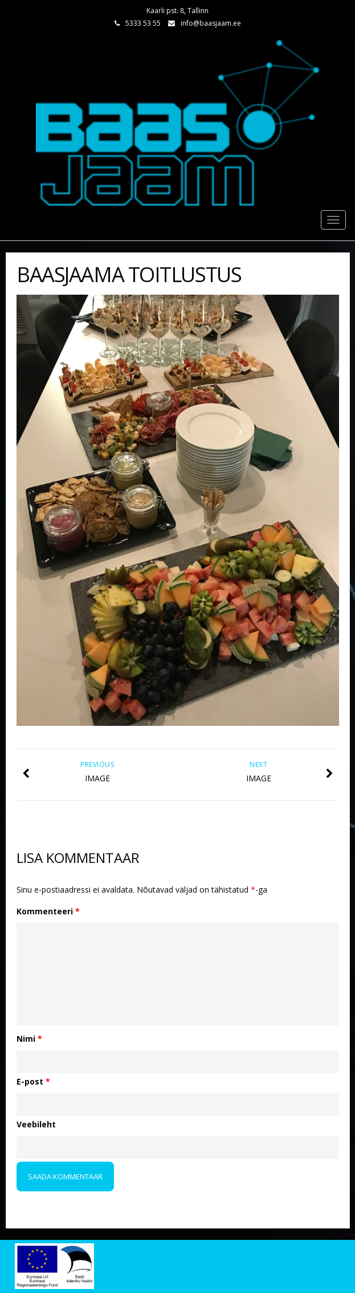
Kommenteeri (48, 911)
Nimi (29, 1038)
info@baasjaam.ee (211, 23)
